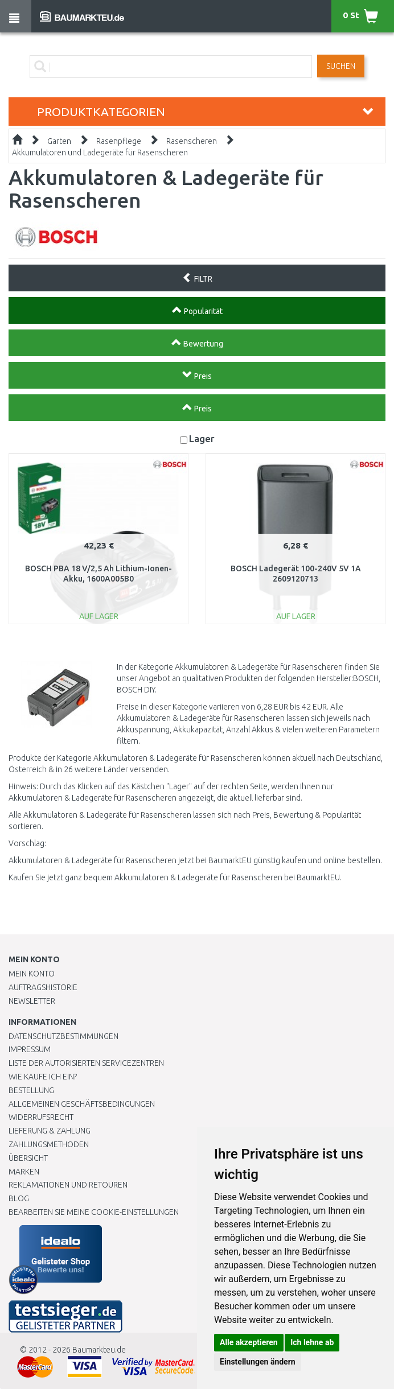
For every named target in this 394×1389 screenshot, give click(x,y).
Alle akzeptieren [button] (249, 1342)
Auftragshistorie (43, 987)
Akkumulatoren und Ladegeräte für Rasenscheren (100, 152)
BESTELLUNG (31, 1090)
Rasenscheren (191, 141)
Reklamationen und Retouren (68, 1184)
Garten (59, 141)
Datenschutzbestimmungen (63, 1036)
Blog (19, 1198)
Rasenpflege (118, 141)
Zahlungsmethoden (49, 1144)
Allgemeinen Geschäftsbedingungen (82, 1103)
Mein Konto (32, 973)
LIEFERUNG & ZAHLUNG (50, 1130)
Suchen (340, 66)
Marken (24, 1171)
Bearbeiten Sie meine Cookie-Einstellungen (94, 1212)
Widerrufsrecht (41, 1117)
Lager (202, 438)
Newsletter (32, 1000)
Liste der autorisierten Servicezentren (86, 1062)
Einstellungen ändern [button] (258, 1361)
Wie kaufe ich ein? (43, 1076)
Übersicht (28, 1158)
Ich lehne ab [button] (312, 1342)
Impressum (30, 1049)
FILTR (197, 277)
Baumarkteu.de (99, 1349)
